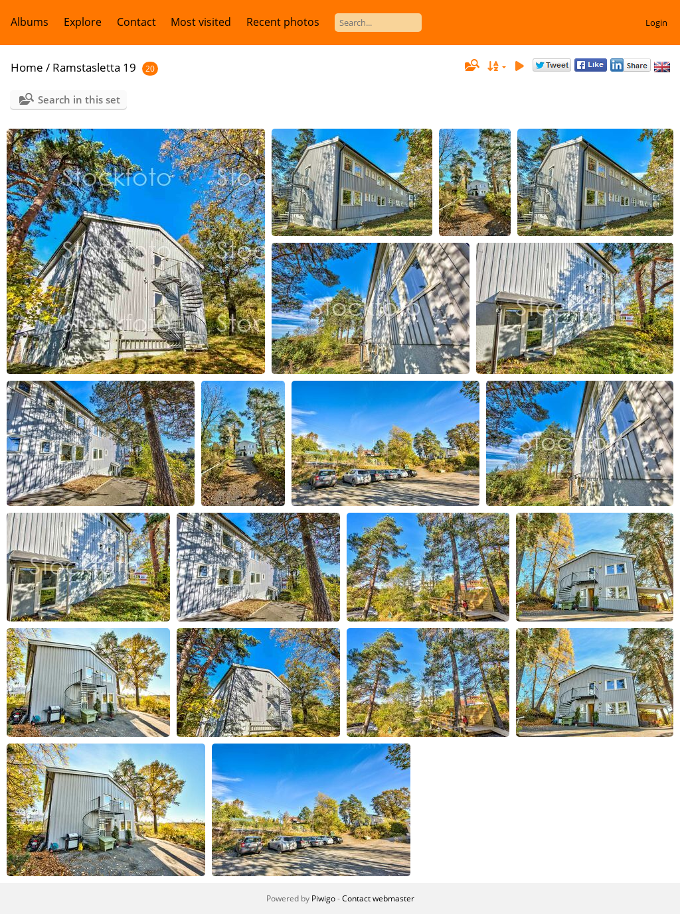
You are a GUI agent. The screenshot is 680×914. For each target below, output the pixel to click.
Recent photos (282, 22)
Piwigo (323, 898)
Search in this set (79, 99)
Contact (136, 22)
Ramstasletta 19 (94, 67)
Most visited (201, 22)
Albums (29, 22)
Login (656, 23)
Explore (83, 22)
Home (27, 67)
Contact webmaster (378, 898)
